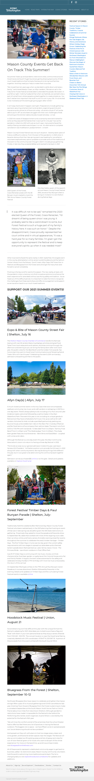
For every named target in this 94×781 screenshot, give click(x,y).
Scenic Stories (61, 10)
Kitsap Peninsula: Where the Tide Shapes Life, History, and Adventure (78, 39)
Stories (48, 765)
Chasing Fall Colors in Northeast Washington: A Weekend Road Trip (78, 96)
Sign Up (17, 765)
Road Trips (35, 10)
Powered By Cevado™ (21, 778)
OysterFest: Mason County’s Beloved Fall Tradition (77, 69)
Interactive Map (47, 10)
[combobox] (51, 2)
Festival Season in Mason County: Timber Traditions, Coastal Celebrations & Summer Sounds (78, 30)
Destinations (39, 765)
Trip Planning (74, 10)
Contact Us (57, 765)
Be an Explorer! (27, 765)
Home (27, 10)
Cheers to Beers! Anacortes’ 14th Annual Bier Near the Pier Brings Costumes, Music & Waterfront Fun (78, 87)
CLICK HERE (56, 769)
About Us (85, 10)
